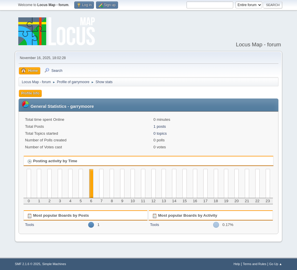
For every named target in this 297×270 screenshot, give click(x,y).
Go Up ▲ (275, 264)
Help (236, 264)
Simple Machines (54, 264)
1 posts (159, 126)
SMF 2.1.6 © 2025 (27, 264)
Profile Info (30, 93)
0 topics (160, 133)
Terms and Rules (254, 264)
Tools (29, 224)
